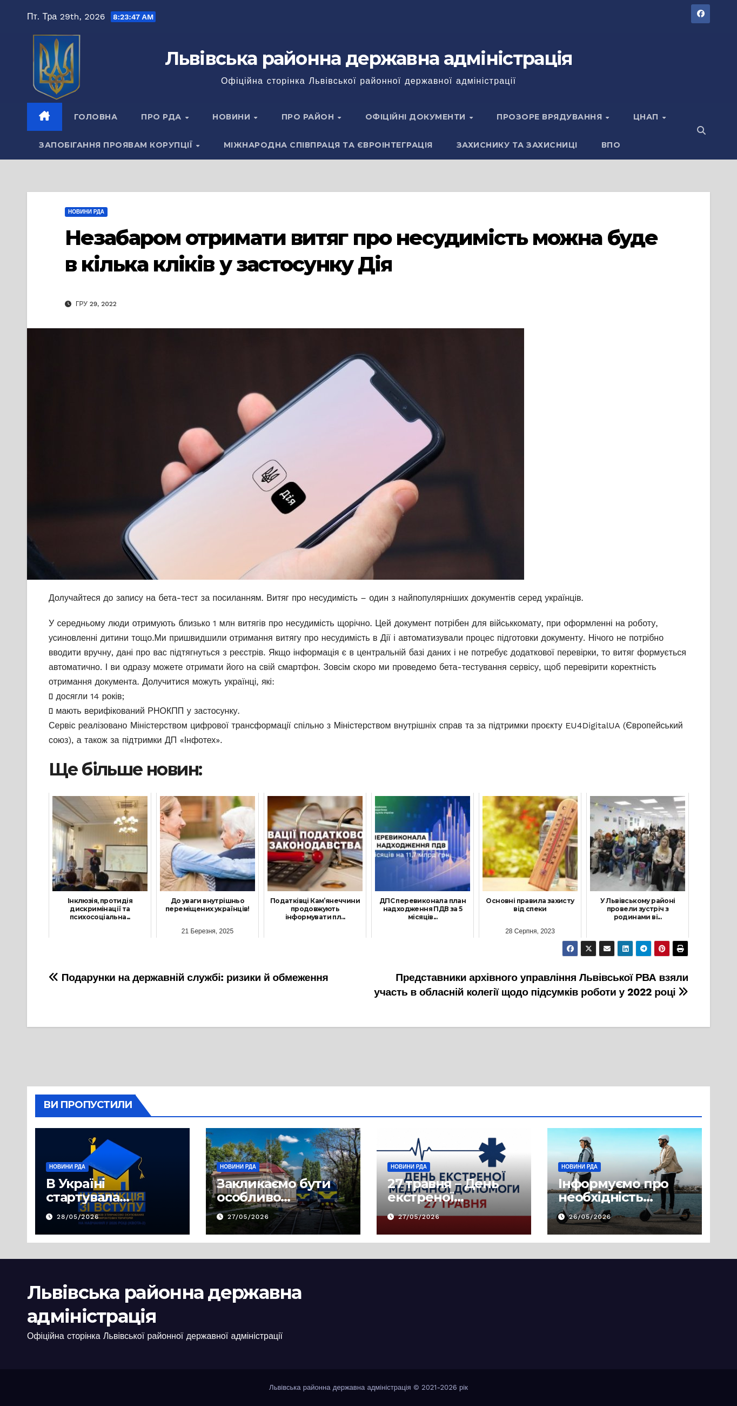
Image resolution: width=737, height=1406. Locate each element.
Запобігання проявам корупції (117, 145)
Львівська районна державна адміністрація (369, 58)
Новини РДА (86, 212)
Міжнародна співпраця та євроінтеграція (328, 145)
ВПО (611, 145)
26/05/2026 (590, 1217)
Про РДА (162, 117)
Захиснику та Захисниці (517, 145)
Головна (96, 117)
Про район (309, 117)
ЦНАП (647, 117)
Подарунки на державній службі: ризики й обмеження (188, 977)
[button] (701, 130)
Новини (232, 117)
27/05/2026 (248, 1217)
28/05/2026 (78, 1217)
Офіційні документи (416, 117)
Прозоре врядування (551, 117)
